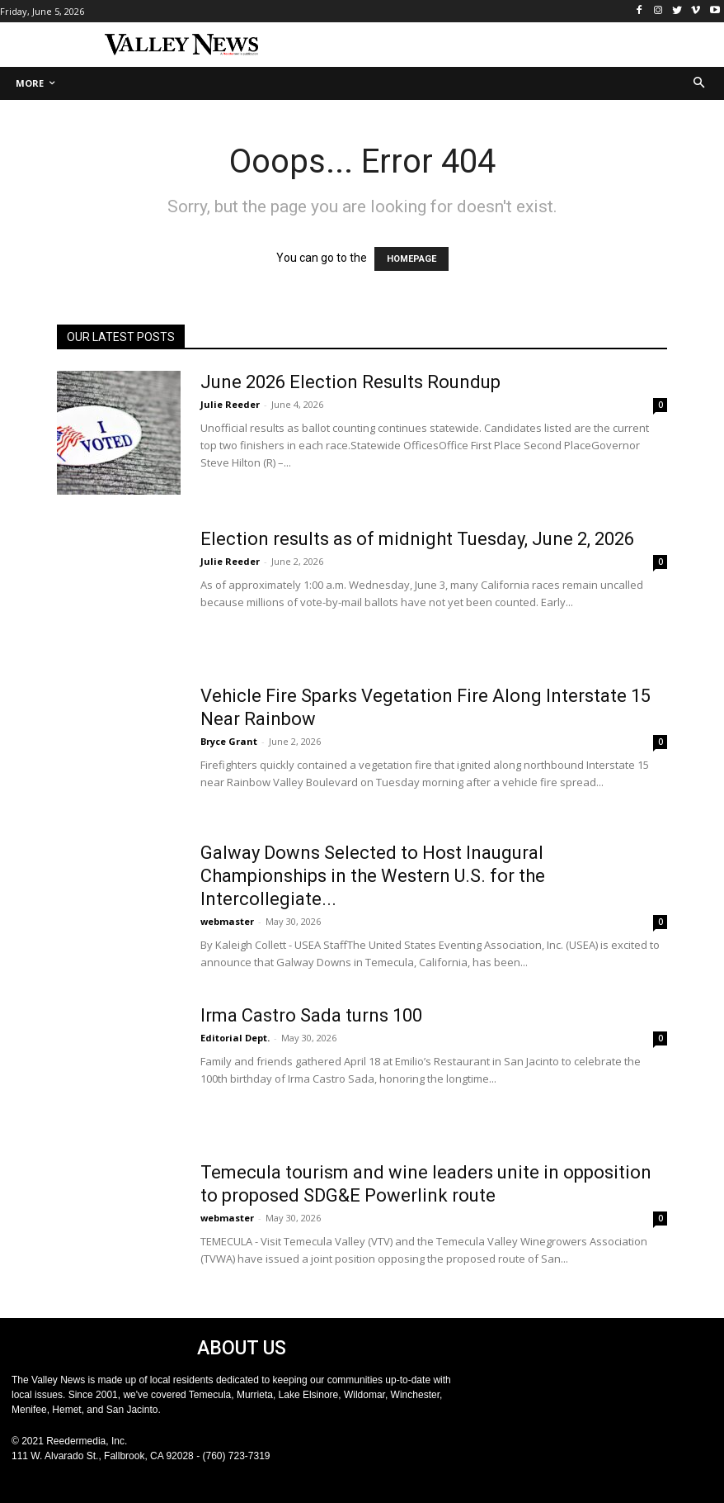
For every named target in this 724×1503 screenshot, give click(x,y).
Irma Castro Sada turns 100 (311, 1015)
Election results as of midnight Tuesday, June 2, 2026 (417, 539)
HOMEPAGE (411, 259)
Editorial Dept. (235, 1037)
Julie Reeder (230, 404)
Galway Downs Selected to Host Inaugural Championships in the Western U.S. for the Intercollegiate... (372, 875)
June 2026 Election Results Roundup (350, 382)
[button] (700, 84)
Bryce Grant (228, 741)
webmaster (227, 921)
